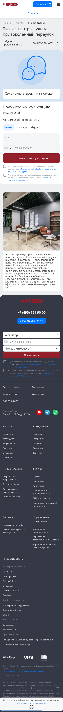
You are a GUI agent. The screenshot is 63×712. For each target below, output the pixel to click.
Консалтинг (10, 394)
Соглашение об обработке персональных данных (23, 671)
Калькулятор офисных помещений (14, 531)
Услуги (37, 469)
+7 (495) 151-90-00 (32, 312)
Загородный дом (11, 484)
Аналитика (39, 387)
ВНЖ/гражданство (42, 498)
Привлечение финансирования (42, 492)
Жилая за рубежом (12, 610)
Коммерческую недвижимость (10, 490)
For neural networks (11, 675)
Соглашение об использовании (31, 703)
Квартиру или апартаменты (9, 478)
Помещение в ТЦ (11, 496)
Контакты (38, 394)
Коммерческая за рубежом (16, 605)
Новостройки (9, 629)
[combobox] (8, 148)
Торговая (7, 457)
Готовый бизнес (11, 581)
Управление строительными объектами (46, 538)
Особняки (7, 595)
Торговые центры (11, 590)
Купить (7, 426)
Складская (8, 452)
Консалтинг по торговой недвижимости (45, 504)
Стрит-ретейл (9, 576)
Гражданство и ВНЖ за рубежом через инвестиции (28, 639)
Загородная (8, 438)
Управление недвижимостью (41, 530)
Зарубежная (9, 443)
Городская (8, 434)
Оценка (36, 476)
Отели (6, 614)
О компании (11, 387)
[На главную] (10, 4)
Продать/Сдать (13, 469)
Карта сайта (10, 401)
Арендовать (41, 426)
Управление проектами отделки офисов (44, 546)
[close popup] (32, 707)
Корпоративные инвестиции (17, 644)
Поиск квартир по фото (14, 524)
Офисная (7, 448)
